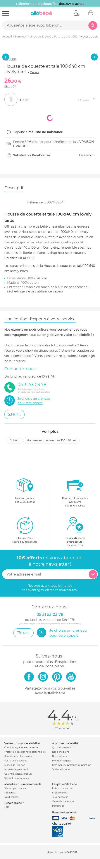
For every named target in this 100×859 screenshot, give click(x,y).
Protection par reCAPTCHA (62, 852)
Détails (34, 72)
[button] (14, 86)
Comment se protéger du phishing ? (72, 765)
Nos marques (59, 756)
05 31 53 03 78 (75, 545)
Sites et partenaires (15, 788)
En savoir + (87, 155)
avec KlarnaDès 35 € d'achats (75, 492)
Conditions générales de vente (21, 747)
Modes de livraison (14, 765)
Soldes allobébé (61, 769)
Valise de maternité (63, 801)
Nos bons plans (60, 751)
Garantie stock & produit (18, 773)
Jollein (14, 440)
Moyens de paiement (16, 769)
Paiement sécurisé (64, 812)
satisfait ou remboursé (24, 530)
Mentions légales (61, 760)
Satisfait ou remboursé (16, 778)
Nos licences (11, 797)
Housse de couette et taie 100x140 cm (51, 440)
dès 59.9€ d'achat (25, 492)
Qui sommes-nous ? (63, 747)
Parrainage (58, 805)
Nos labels (10, 792)
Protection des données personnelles (25, 751)
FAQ (6, 807)
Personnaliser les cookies (18, 756)
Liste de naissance (62, 788)
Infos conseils (59, 792)
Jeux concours (60, 797)
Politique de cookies (15, 760)
